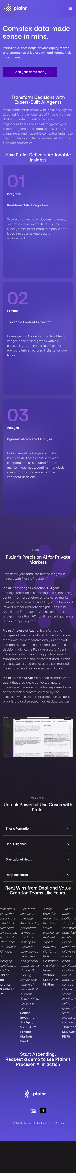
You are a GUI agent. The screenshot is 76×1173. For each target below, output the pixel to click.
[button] (38, 828)
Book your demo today (30, 71)
